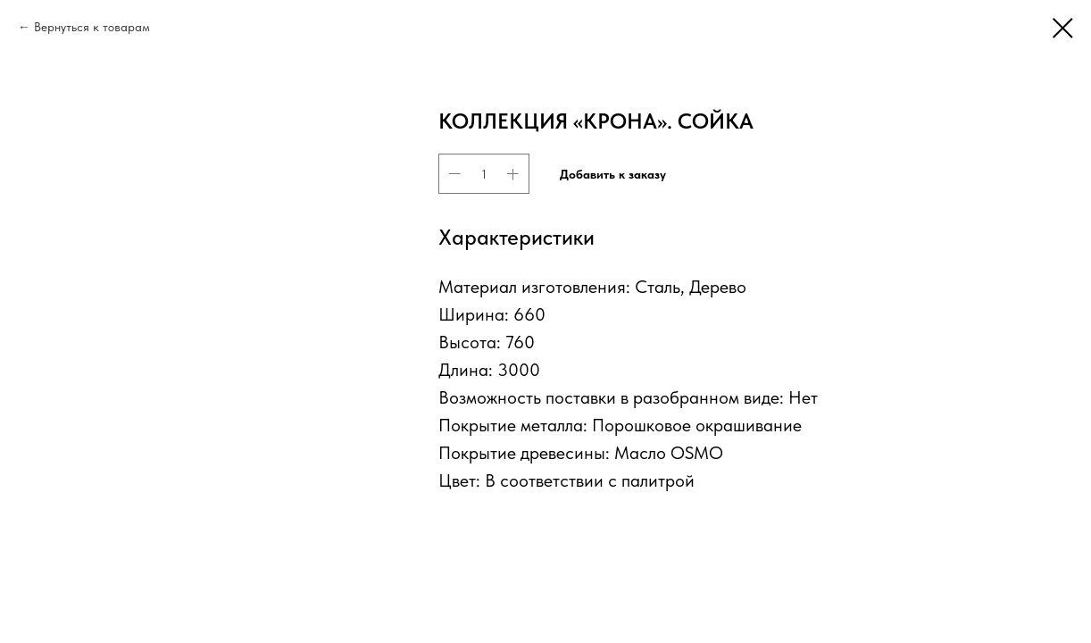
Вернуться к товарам (92, 27)
